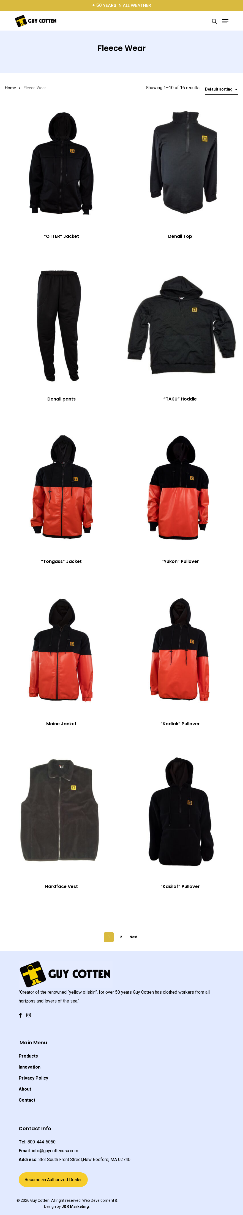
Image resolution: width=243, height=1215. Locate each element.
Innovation (29, 1067)
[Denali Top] (180, 162)
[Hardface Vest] (61, 812)
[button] (225, 21)
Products (28, 1056)
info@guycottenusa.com (55, 1150)
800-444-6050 (42, 1142)
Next (134, 937)
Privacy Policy (33, 1078)
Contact (27, 1100)
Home (10, 87)
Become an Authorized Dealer (53, 1179)
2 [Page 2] (121, 937)
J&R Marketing (75, 1206)
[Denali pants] (61, 325)
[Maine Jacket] (61, 650)
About (25, 1089)
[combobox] (221, 89)
